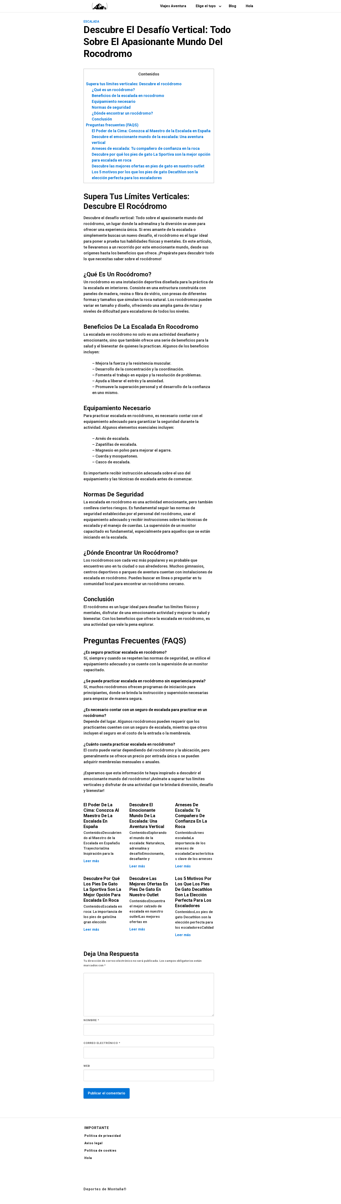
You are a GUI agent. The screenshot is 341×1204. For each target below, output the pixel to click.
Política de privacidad (102, 1135)
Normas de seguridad (111, 107)
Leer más (91, 861)
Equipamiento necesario (113, 101)
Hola (249, 6)
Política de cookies (100, 1150)
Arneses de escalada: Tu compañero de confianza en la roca (146, 148)
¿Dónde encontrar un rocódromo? (122, 113)
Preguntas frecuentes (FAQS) (112, 125)
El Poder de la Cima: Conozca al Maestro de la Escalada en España (151, 131)
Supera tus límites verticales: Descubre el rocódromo (134, 84)
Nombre (91, 1020)
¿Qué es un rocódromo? (113, 89)
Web (87, 1065)
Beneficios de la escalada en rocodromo (128, 95)
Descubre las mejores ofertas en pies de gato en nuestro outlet (148, 166)
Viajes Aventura (173, 6)
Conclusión (102, 119)
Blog (232, 6)
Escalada (91, 21)
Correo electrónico (102, 1043)
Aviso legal (93, 1143)
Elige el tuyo (206, 6)
